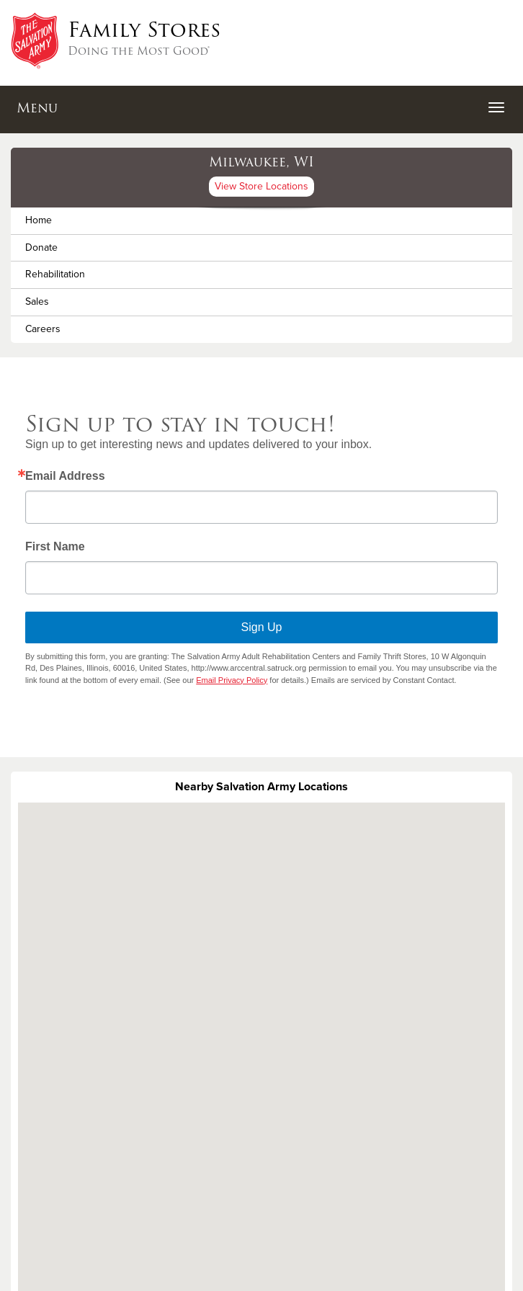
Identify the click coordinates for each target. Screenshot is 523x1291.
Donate (41, 247)
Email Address (65, 476)
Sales (37, 301)
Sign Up (261, 627)
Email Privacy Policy (231, 680)
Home (38, 220)
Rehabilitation (55, 274)
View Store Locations (261, 186)
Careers (43, 329)
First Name (55, 547)
